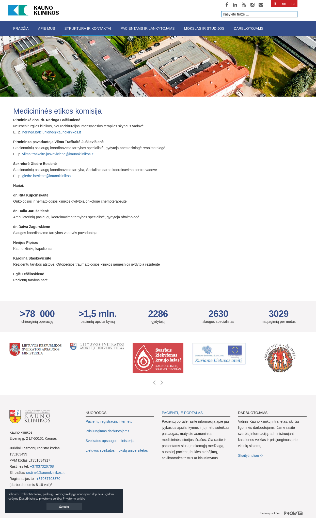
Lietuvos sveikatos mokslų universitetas (117, 450)
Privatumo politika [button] (74, 498)
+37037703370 (48, 479)
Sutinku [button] (64, 507)
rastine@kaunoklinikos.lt (45, 472)
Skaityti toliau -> (251, 455)
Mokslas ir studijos (204, 28)
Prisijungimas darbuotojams (107, 431)
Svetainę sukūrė (283, 513)
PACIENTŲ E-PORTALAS (182, 413)
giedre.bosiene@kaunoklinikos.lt (47, 176)
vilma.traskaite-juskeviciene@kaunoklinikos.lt (57, 154)
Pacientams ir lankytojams (147, 28)
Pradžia (21, 28)
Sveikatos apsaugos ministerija (110, 441)
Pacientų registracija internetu (109, 421)
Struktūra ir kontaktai (88, 28)
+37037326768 (42, 466)
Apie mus (46, 28)
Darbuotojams (248, 28)
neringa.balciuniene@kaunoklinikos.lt (51, 132)
